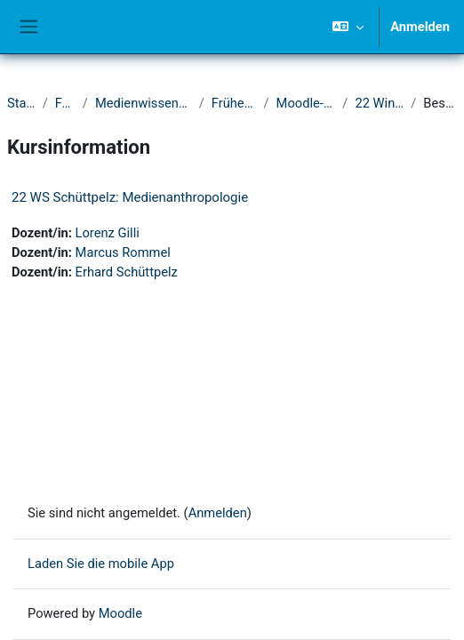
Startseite (21, 103)
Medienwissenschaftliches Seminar (143, 103)
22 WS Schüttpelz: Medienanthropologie (130, 197)
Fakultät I (65, 103)
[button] (348, 26)
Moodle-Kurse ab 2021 (306, 103)
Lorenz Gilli (108, 233)
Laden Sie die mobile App (101, 564)
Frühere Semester (234, 103)
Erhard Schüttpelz (127, 272)
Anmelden (420, 27)
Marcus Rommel (123, 252)
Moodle (120, 613)
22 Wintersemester (379, 103)
